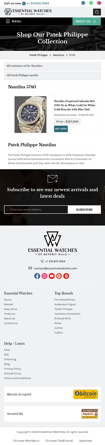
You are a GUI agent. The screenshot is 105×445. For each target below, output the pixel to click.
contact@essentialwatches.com (53, 268)
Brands (8, 304)
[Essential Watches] (28, 12)
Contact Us (11, 323)
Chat (7, 350)
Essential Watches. (52, 432)
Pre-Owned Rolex (64, 299)
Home (7, 299)
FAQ (6, 354)
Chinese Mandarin (26, 440)
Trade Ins (9, 313)
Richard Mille (62, 318)
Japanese (85, 440)
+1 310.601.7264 (35, 3)
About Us (85, 21)
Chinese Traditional (59, 440)
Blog (7, 364)
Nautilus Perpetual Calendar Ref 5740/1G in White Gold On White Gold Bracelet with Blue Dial (74, 105)
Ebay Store (10, 309)
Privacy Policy (12, 368)
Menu (16, 21)
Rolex (57, 323)
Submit (97, 12)
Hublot (58, 332)
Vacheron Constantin (67, 313)
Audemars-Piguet (65, 304)
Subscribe (84, 209)
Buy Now (61, 128)
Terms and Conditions (17, 378)
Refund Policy (12, 373)
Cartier (58, 328)
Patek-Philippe (63, 309)
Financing (10, 359)
